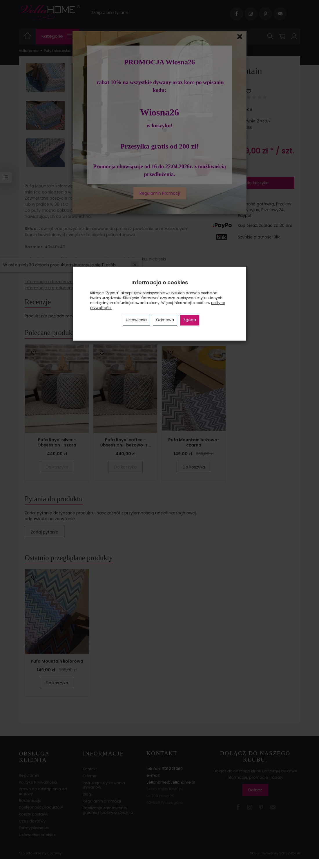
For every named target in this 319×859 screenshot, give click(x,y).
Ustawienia (136, 320)
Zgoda (189, 320)
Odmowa (165, 320)
